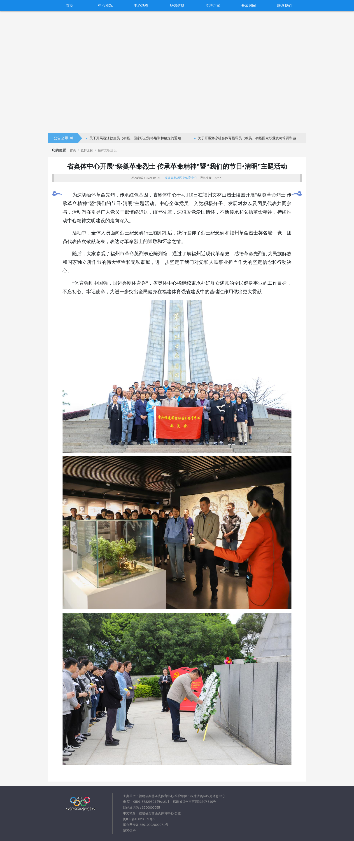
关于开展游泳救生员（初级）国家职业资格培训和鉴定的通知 (135, 138)
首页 (69, 5)
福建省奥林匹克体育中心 (181, 178)
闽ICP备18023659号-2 (139, 819)
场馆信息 (177, 5)
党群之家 (213, 5)
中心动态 (141, 5)
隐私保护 (129, 830)
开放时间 (248, 5)
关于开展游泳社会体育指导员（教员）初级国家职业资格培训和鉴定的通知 (250, 138)
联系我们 (284, 5)
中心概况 (105, 5)
